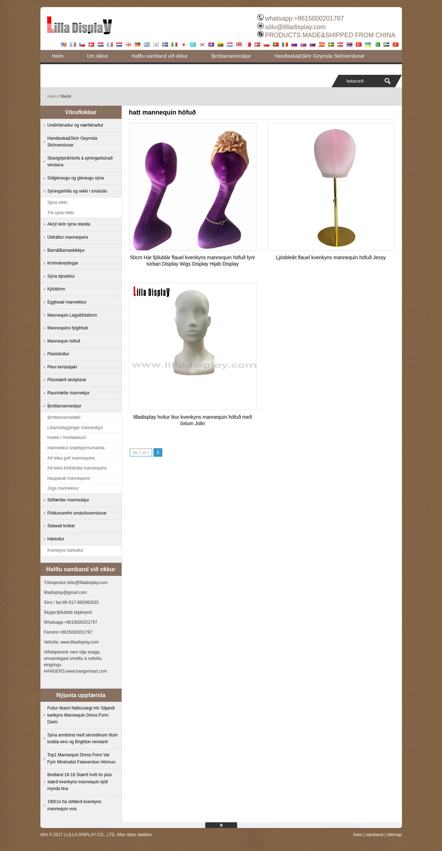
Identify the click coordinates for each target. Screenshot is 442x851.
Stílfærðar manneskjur (68, 499)
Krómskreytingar (62, 263)
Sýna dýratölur (61, 276)
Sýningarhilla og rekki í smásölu (77, 191)
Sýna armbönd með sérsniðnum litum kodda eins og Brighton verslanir (82, 739)
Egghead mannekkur (67, 302)
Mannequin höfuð (63, 341)
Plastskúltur (58, 353)
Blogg (58, 68)
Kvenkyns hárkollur (65, 550)
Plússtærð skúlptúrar (66, 379)
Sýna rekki (57, 202)
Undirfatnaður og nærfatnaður (75, 125)
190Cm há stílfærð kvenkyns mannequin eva (74, 805)
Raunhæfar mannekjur (68, 392)
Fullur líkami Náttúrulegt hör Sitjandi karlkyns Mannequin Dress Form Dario (81, 715)
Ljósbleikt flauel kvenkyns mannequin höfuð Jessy (331, 257)
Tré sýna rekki (60, 212)
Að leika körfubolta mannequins (77, 468)
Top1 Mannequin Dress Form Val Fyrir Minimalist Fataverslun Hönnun (81, 758)
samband (374, 834)
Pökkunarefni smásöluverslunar (77, 513)
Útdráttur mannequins (67, 237)
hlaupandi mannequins (68, 478)
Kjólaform (56, 289)
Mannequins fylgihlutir (68, 328)
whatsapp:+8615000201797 (304, 18)
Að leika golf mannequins (71, 458)
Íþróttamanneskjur (231, 56)
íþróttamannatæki (63, 417)
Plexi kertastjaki (62, 367)
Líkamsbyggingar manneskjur (75, 427)
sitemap (394, 834)
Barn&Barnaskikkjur (66, 250)
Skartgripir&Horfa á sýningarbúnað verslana (80, 162)
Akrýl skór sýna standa (68, 224)
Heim (58, 56)
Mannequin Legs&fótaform (72, 315)
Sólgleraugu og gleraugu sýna (75, 178)
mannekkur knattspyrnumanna (76, 447)
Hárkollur (56, 538)
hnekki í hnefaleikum (66, 437)
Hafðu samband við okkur (160, 56)
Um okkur (97, 56)
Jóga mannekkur (63, 488)
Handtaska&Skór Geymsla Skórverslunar (319, 56)
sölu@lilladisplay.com (295, 26)
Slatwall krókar (61, 525)
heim (357, 834)
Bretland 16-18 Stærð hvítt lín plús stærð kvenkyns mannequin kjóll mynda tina (79, 781)
